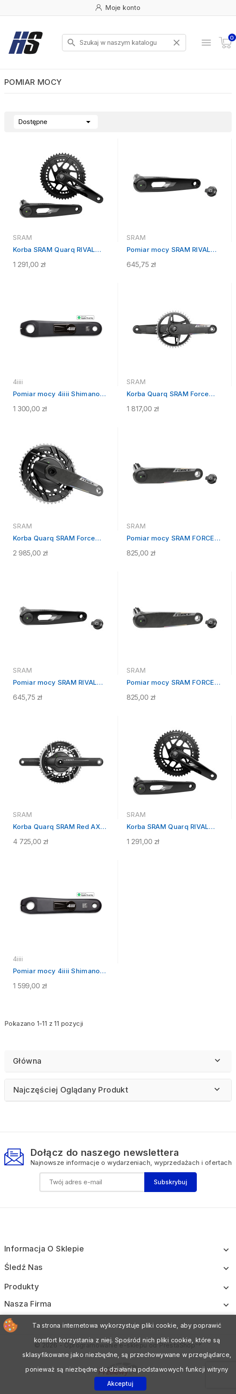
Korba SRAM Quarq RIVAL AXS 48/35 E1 (54, 250)
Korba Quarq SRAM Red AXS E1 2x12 (59, 827)
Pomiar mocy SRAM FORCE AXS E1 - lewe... (170, 682)
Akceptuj (120, 1383)
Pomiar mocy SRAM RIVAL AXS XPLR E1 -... (55, 682)
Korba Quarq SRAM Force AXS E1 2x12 (54, 538)
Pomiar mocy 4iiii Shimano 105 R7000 (56, 394)
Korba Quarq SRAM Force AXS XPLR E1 (168, 394)
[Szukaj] (124, 42)
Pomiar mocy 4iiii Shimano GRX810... (56, 971)
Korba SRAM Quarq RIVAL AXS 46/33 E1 (168, 827)
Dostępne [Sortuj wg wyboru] (55, 121)
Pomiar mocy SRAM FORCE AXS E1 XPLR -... (170, 538)
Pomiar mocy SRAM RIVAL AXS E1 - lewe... (169, 250)
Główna (27, 1060)
